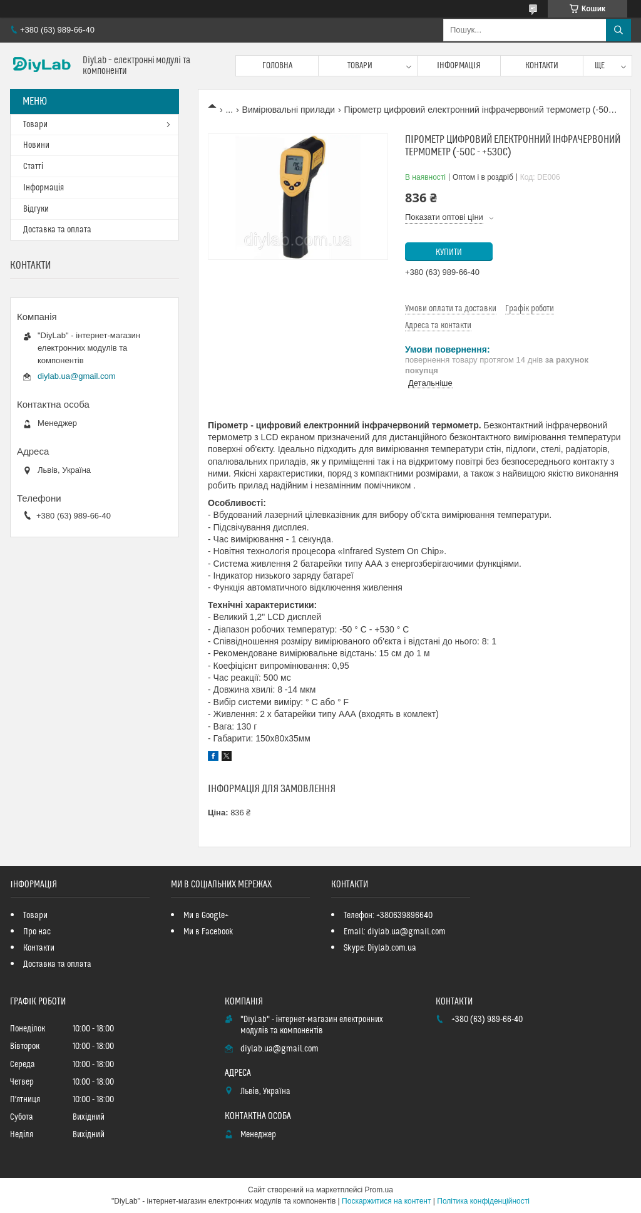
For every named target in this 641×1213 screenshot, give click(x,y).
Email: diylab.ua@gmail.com (395, 932)
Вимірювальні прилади (289, 110)
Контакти (541, 66)
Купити (449, 252)
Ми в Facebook (208, 932)
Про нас (37, 932)
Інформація (459, 66)
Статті (33, 167)
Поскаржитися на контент (386, 1201)
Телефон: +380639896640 (388, 916)
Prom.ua (379, 1189)
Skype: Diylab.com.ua (380, 948)
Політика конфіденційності (483, 1201)
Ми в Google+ (205, 916)
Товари (359, 66)
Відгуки (36, 209)
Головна (277, 66)
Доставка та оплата (57, 230)
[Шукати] (618, 30)
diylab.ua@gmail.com (76, 376)
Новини (36, 145)
